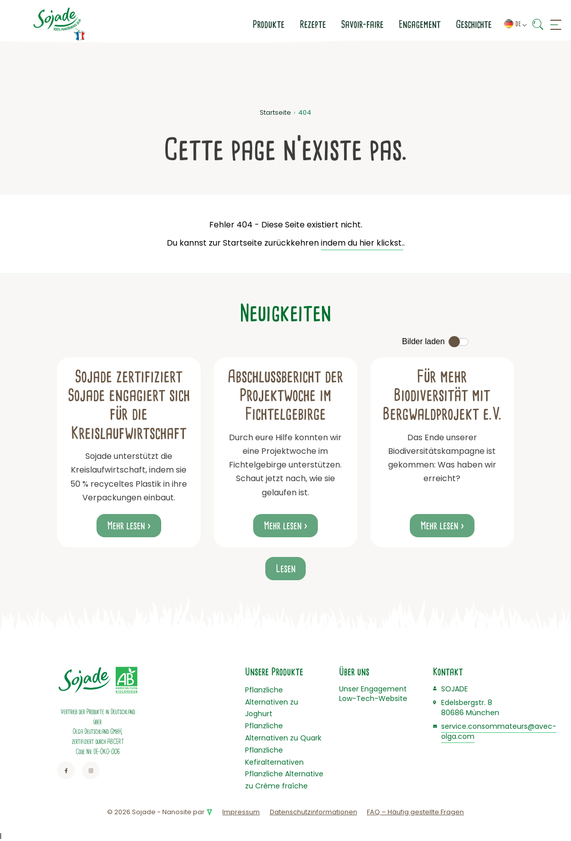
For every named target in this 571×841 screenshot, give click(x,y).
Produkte (184, 24)
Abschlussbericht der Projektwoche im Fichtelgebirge (285, 395)
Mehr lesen (126, 525)
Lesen (286, 568)
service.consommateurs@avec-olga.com (498, 731)
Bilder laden (423, 341)
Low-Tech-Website (373, 698)
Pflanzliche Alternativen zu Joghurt (271, 702)
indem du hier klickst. (362, 243)
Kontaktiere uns (456, 24)
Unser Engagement (373, 689)
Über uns (354, 671)
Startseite (275, 112)
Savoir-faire (277, 24)
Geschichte (389, 24)
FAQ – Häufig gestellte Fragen (415, 812)
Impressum (241, 812)
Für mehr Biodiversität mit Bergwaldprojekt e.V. (442, 395)
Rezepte (228, 24)
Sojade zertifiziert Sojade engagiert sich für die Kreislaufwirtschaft (129, 404)
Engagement (335, 24)
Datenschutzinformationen (313, 812)
